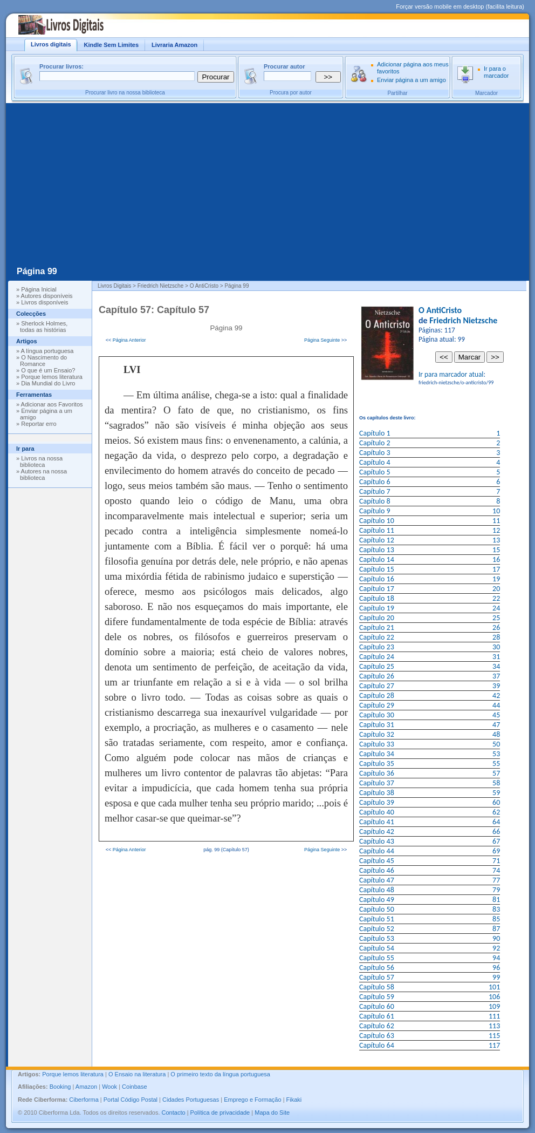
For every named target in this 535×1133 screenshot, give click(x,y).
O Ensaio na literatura (137, 1074)
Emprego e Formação (252, 1099)
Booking (60, 1086)
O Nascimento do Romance (43, 360)
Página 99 (37, 271)
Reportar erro (38, 423)
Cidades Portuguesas (190, 1099)
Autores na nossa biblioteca (43, 474)
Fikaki (294, 1099)
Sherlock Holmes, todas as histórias (43, 326)
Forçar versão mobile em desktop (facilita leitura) (460, 6)
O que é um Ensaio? (48, 370)
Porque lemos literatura (52, 377)
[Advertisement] (267, 184)
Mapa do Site (272, 1112)
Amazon (86, 1086)
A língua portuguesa (47, 351)
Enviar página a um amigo (411, 80)
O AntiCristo (440, 310)
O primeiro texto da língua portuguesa (220, 1074)
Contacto (174, 1112)
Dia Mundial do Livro (48, 383)
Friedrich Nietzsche (463, 320)
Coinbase (134, 1086)
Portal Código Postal (130, 1099)
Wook (109, 1086)
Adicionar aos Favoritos (52, 404)
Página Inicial (38, 289)
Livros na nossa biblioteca (41, 461)
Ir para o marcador (496, 72)
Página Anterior (129, 340)
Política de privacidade (220, 1112)
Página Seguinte (322, 340)
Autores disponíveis (47, 296)
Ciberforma (83, 1099)
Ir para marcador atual (451, 374)
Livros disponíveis (44, 302)
